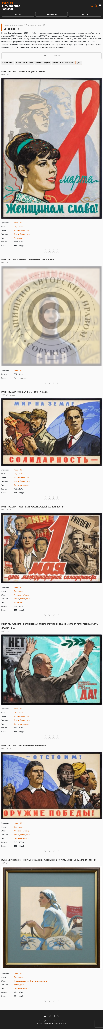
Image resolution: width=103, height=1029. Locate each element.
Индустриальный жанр (38, 981)
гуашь (28, 234)
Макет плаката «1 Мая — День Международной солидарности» (32, 506)
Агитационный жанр (21, 230)
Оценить (85, 14)
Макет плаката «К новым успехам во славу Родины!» (27, 259)
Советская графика (42, 63)
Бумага (55, 63)
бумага (22, 234)
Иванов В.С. (18, 223)
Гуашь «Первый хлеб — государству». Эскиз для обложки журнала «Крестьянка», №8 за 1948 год (48, 860)
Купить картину (51, 14)
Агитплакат (18, 238)
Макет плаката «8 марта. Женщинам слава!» (23, 71)
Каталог (18, 14)
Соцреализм (18, 226)
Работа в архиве (20, 378)
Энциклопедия (17, 25)
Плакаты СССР (7, 63)
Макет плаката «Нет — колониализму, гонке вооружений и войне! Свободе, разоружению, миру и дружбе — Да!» (49, 626)
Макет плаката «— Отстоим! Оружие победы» (23, 745)
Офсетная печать (67, 63)
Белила (16, 234)
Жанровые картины (21, 981)
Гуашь (79, 63)
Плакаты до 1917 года (24, 63)
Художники (30, 25)
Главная (6, 25)
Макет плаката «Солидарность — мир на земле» (24, 391)
